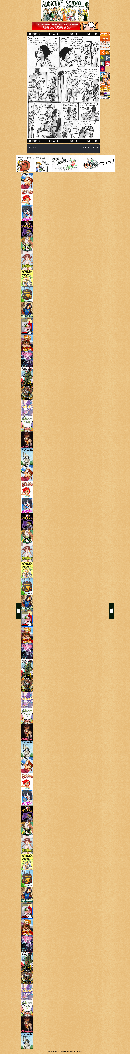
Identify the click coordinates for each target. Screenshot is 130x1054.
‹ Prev (54, 34)
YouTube (107, 63)
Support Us (103, 41)
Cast (101, 37)
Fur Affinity (107, 52)
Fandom (102, 68)
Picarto (107, 58)
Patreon (102, 52)
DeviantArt (102, 58)
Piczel (102, 63)
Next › (72, 34)
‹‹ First (36, 34)
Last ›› (90, 34)
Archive (102, 32)
